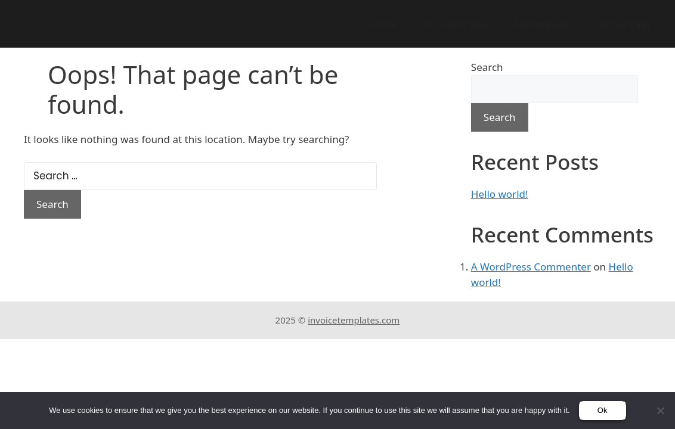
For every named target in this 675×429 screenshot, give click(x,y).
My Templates (544, 24)
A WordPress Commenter (531, 266)
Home (384, 24)
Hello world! (499, 194)
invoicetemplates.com (354, 320)
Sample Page (624, 24)
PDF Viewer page (455, 24)
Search (487, 67)
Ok (602, 410)
